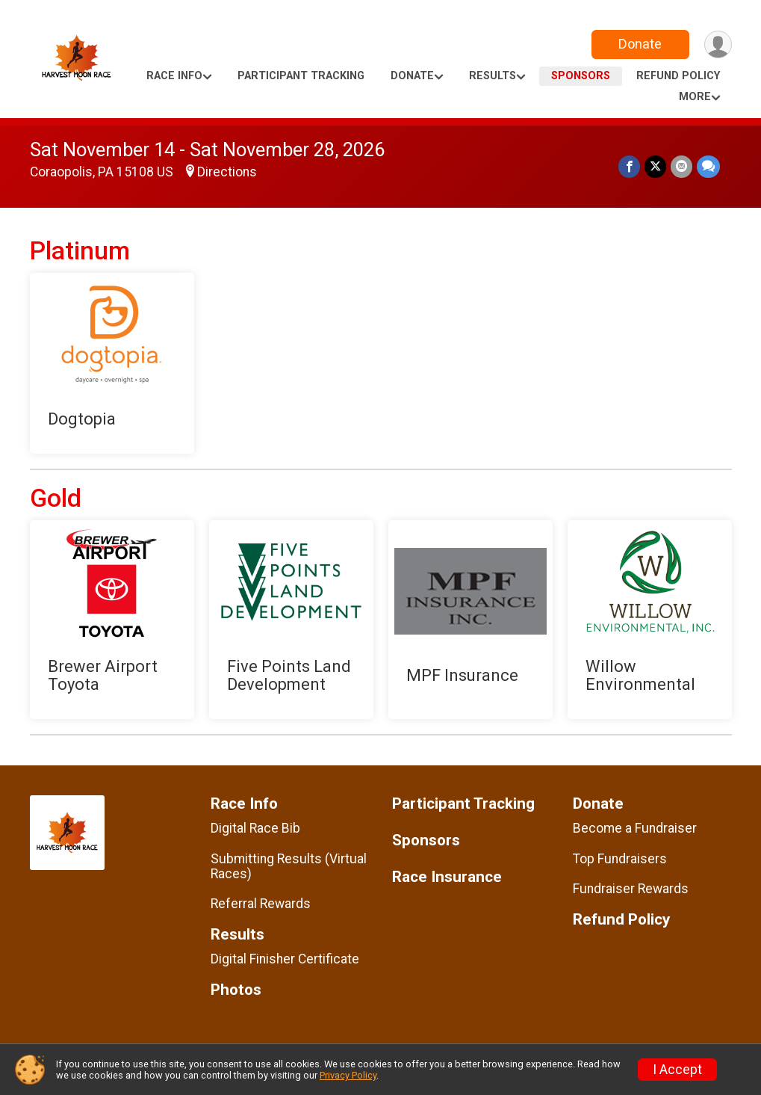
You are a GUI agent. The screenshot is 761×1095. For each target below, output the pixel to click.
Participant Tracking (300, 76)
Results (492, 76)
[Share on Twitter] (655, 166)
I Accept (677, 1069)
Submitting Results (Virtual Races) (289, 866)
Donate (640, 44)
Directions (227, 171)
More (695, 96)
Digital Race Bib (255, 828)
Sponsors (580, 76)
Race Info (174, 76)
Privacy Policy (348, 1075)
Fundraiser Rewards (631, 888)
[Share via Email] (681, 166)
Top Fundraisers (620, 858)
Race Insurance (447, 877)
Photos (236, 990)
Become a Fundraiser (635, 828)
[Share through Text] (708, 166)
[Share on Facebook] (629, 166)
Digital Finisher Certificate (285, 958)
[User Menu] (718, 44)
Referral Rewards (261, 903)
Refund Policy (678, 76)
